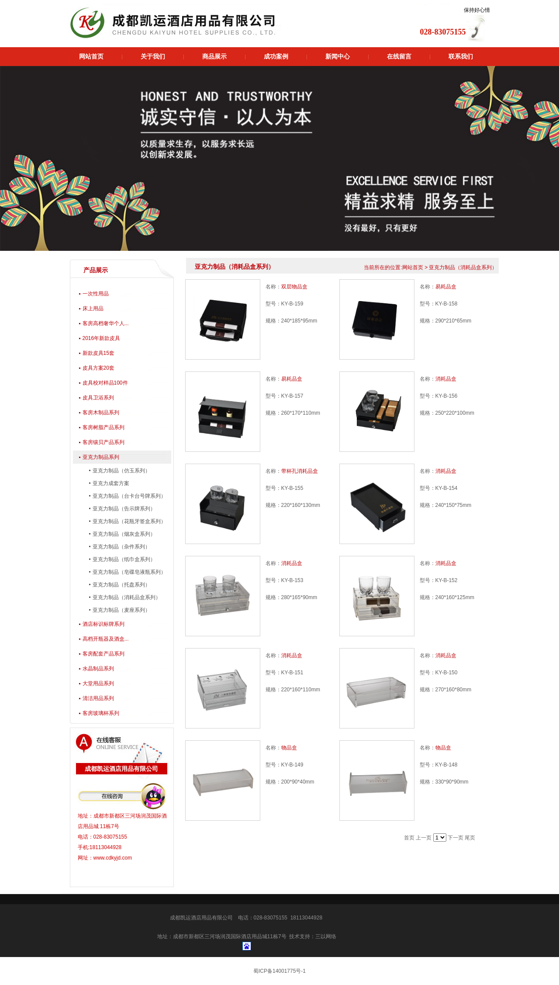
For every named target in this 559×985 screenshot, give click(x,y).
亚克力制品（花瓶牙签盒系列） (128, 521)
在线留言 (399, 56)
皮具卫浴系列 (98, 398)
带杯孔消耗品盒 (299, 471)
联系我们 (461, 56)
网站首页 (91, 56)
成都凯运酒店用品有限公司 (201, 918)
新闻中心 (337, 56)
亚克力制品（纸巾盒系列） (123, 559)
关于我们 (153, 56)
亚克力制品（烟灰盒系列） (123, 534)
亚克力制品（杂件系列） (120, 547)
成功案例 (276, 56)
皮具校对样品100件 (105, 383)
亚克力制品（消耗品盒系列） (126, 597)
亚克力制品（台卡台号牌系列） (128, 496)
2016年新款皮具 (102, 338)
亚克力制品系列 (101, 457)
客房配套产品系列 (103, 654)
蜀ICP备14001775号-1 (279, 971)
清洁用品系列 (98, 698)
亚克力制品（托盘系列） (120, 585)
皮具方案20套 (98, 368)
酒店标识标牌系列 (103, 624)
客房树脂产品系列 (103, 427)
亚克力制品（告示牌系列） (123, 509)
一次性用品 (96, 294)
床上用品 (93, 308)
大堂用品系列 (98, 683)
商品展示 (214, 56)
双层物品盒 (294, 287)
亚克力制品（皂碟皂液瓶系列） (128, 572)
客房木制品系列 (101, 412)
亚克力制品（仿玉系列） (120, 471)
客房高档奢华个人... (106, 323)
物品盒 (289, 748)
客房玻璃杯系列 (101, 713)
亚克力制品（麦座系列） (120, 610)
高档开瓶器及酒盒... (106, 639)
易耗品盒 (445, 287)
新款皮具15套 (98, 353)
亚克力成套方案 (110, 483)
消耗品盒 (445, 379)
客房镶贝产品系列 (103, 442)
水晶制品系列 (98, 669)
